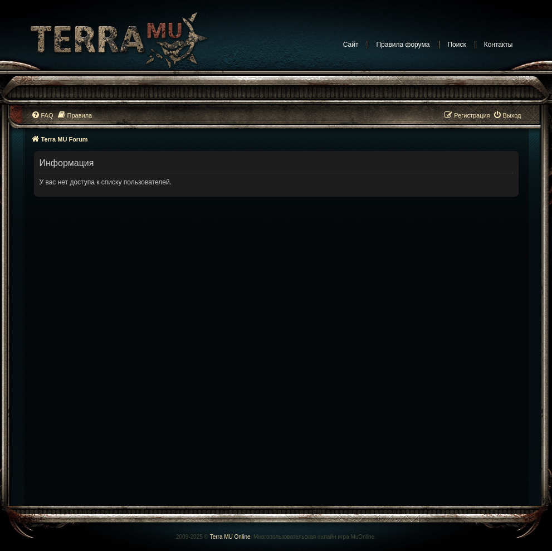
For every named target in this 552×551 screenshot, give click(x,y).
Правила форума (402, 44)
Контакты (498, 44)
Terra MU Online (230, 537)
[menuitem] (42, 115)
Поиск (456, 44)
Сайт (351, 44)
